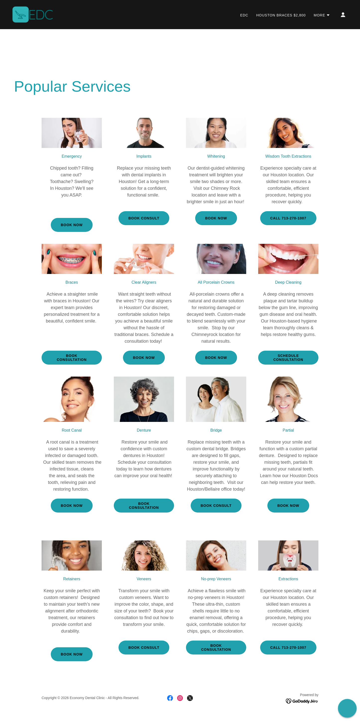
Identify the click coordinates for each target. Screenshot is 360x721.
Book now (72, 225)
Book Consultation (72, 358)
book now (216, 218)
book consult (143, 218)
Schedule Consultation (288, 358)
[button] (322, 15)
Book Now (144, 358)
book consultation (144, 506)
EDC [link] (244, 15)
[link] (32, 14)
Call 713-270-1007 (288, 218)
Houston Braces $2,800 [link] (281, 15)
